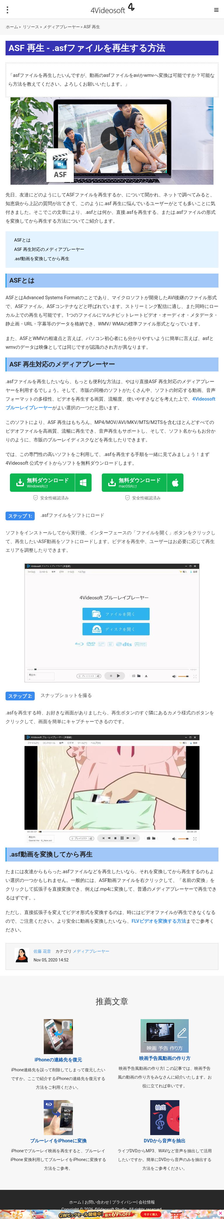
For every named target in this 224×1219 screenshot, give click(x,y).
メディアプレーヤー (61, 26)
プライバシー (124, 1202)
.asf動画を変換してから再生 (41, 258)
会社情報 (147, 1202)
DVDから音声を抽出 (165, 1141)
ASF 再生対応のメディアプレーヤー (49, 249)
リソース (31, 26)
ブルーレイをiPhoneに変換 (58, 1141)
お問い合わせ (97, 1202)
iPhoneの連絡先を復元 (58, 1060)
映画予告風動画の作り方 (164, 1058)
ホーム (12, 26)
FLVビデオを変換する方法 (159, 921)
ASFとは (22, 240)
